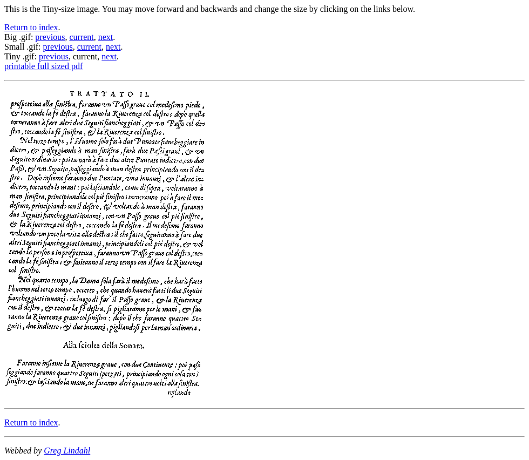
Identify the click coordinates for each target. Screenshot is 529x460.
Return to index (31, 27)
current (81, 37)
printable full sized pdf (43, 66)
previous (50, 37)
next (105, 37)
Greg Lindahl (67, 450)
